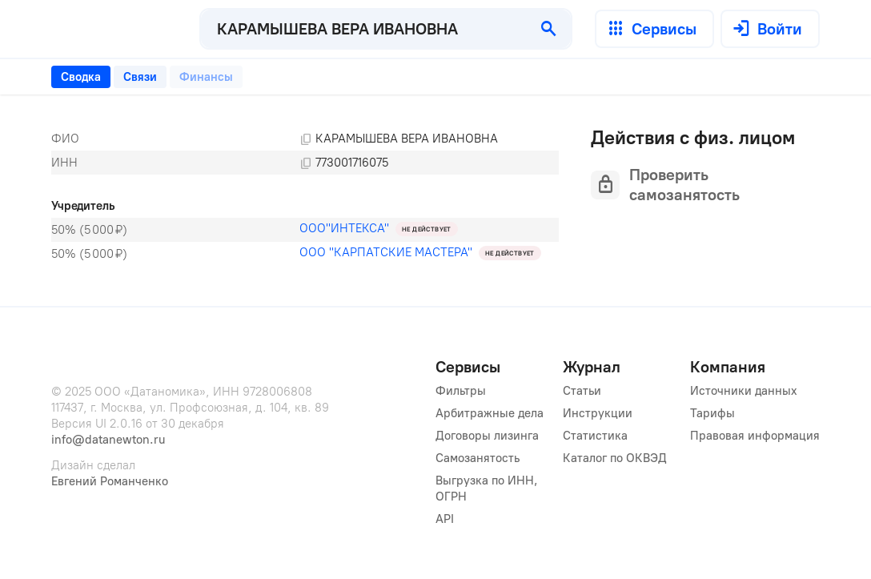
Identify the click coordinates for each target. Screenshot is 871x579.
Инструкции (597, 413)
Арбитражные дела (490, 413)
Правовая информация (755, 435)
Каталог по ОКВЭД (615, 458)
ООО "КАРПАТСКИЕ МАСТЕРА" (385, 252)
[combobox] (364, 29)
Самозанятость (478, 458)
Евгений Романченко (109, 481)
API (445, 519)
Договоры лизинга (487, 435)
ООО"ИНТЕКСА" (344, 228)
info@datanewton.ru (108, 439)
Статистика (595, 435)
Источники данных (743, 391)
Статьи (582, 391)
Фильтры (461, 391)
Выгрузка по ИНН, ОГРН (488, 488)
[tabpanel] (305, 196)
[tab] (80, 77)
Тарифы (712, 413)
